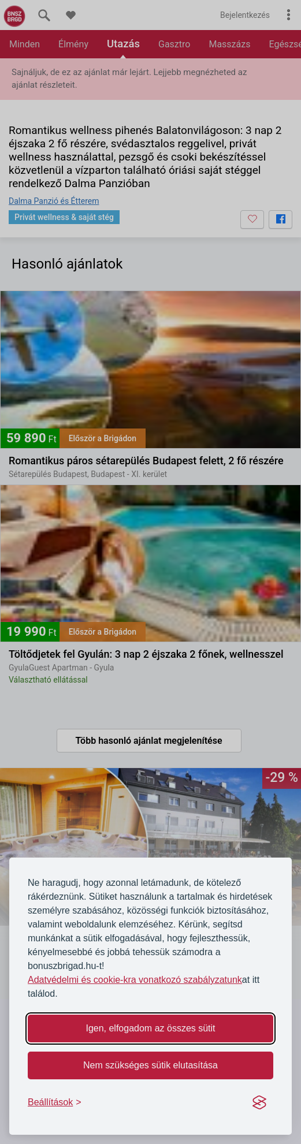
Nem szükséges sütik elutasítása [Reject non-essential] (150, 1065)
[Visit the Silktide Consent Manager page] (259, 1102)
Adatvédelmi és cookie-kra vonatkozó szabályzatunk (135, 980)
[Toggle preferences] (54, 1102)
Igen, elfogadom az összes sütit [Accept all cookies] (150, 1028)
